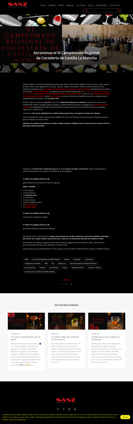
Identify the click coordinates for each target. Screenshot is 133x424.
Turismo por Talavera (94, 268)
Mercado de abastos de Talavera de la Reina (83, 263)
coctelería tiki (89, 259)
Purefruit (42, 268)
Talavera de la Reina (77, 268)
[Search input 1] (102, 10)
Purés (61, 5)
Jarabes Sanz (62, 263)
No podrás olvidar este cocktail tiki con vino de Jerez (65, 338)
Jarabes (52, 5)
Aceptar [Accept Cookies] (125, 417)
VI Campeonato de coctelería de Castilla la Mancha (40, 272)
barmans (67, 259)
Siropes (65, 268)
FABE (46, 263)
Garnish (70, 5)
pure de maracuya (30, 268)
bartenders (77, 259)
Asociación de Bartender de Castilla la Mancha (46, 259)
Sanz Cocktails (53, 268)
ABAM (26, 259)
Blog (90, 5)
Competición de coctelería (32, 263)
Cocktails (81, 5)
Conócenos (101, 5)
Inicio (43, 5)
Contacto (115, 5)
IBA (53, 263)
